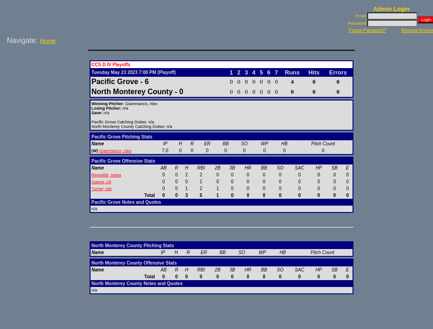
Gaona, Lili (101, 182)
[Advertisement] (46, 77)
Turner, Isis (101, 188)
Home (48, 40)
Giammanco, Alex (115, 151)
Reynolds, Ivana (106, 175)
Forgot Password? (367, 30)
